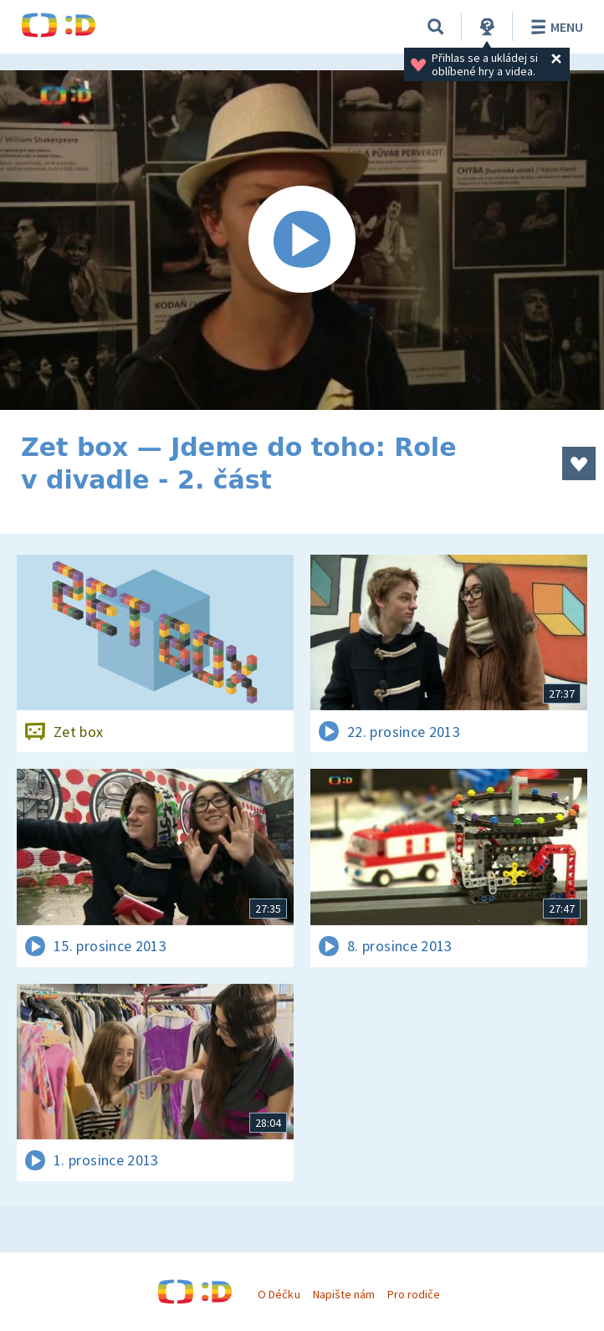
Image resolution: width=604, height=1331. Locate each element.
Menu (554, 26)
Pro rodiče (413, 1294)
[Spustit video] (302, 240)
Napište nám (344, 1294)
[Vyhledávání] (436, 27)
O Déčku (278, 1294)
